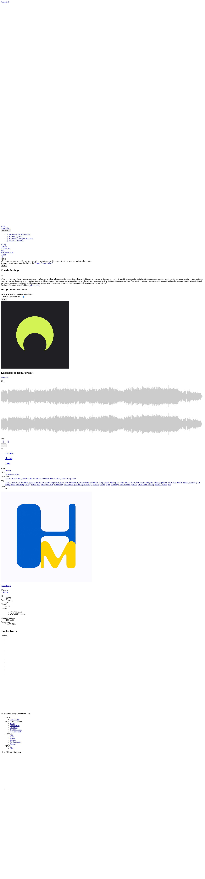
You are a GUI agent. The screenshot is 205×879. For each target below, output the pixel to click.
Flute (74, 478)
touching (113, 483)
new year (49, 485)
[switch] (23, 297)
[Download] (3, 445)
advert (106, 483)
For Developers (15, 742)
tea (118, 483)
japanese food (125, 485)
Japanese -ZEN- (16, 730)
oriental (33, 485)
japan (62, 483)
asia (169, 483)
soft (38, 485)
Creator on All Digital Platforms (19, 239)
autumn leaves (130, 483)
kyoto (108, 485)
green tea (134, 485)
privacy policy (35, 285)
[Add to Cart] (3, 441)
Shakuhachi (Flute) (34, 478)
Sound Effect (5, 228)
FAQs (12, 736)
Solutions (6, 230)
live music (24, 483)
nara (169, 485)
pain (75, 485)
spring (173, 483)
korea (145, 485)
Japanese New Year (12, 474)
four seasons (140, 483)
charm (140, 485)
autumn (185, 483)
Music (3, 226)
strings (7, 485)
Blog (2, 250)
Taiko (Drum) (60, 478)
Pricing (3, 244)
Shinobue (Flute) (48, 478)
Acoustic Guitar (11, 478)
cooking (151, 485)
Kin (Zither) (22, 478)
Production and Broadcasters (17, 234)
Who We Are (5, 248)
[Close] (2, 275)
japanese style (15, 483)
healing (27, 485)
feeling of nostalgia (85, 485)
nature (156, 483)
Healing (8, 470)
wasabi (102, 485)
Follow (4, 592)
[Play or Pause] (2, 448)
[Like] (8, 441)
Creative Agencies (14, 236)
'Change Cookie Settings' (43, 263)
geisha (164, 485)
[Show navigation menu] (3, 259)
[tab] (104, 452)
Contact (13, 744)
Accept (4, 265)
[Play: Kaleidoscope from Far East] (2, 380)
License (4, 246)
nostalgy (96, 485)
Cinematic (13, 728)
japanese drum (84, 483)
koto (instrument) (71, 483)
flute (7, 483)
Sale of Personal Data (11, 297)
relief (13, 485)
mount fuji (115, 485)
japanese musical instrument (39, 483)
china (122, 483)
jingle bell (163, 483)
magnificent (55, 483)
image (101, 483)
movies (179, 483)
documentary (58, 485)
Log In (3, 255)
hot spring (20, 485)
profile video (68, 485)
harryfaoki (5, 377)
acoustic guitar (194, 483)
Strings (68, 478)
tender (43, 485)
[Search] (2, 257)
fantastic (158, 485)
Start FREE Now (7, 253)
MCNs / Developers (14, 241)
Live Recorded (15, 732)
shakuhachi (94, 483)
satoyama (149, 483)
